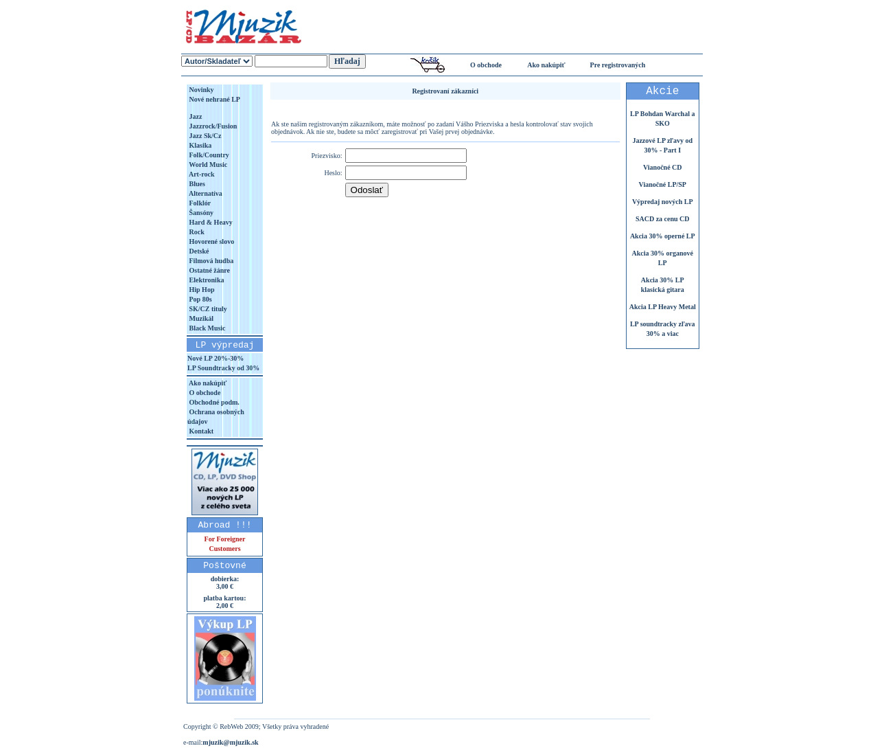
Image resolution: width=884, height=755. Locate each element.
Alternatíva (204, 193)
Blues (196, 184)
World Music (207, 164)
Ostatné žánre (208, 270)
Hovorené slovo (210, 241)
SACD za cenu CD (663, 219)
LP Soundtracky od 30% (223, 368)
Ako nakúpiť (546, 65)
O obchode (486, 65)
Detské (198, 251)
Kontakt (200, 431)
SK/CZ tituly (207, 309)
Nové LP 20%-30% (215, 358)
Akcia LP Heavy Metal (662, 307)
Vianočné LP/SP (662, 184)
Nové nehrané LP (213, 99)
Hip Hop (200, 289)
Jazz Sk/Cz (204, 135)
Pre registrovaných (618, 65)
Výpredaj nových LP (662, 201)
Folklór (199, 203)
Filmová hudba (210, 260)
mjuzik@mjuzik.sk (230, 742)
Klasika (199, 145)
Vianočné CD (662, 167)
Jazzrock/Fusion (212, 126)
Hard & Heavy (210, 222)
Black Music (206, 328)
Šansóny (200, 212)
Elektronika (205, 280)
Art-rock (201, 174)
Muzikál (200, 318)
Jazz (194, 116)
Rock (196, 232)
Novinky (200, 89)
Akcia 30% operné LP (662, 236)
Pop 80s (199, 299)
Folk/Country (208, 155)
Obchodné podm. (213, 402)
